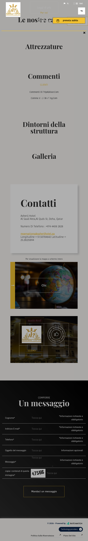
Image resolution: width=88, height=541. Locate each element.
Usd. (79, 3)
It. (66, 3)
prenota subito (67, 20)
